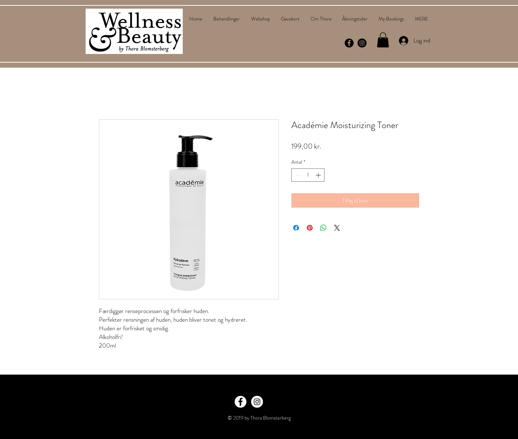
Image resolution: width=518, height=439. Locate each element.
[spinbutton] (307, 175)
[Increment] (318, 175)
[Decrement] (296, 175)
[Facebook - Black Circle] (349, 43)
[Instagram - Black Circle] (362, 43)
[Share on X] (337, 227)
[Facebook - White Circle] (240, 402)
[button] (383, 39)
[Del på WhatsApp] (323, 227)
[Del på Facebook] (296, 227)
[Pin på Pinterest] (309, 227)
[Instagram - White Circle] (257, 402)
